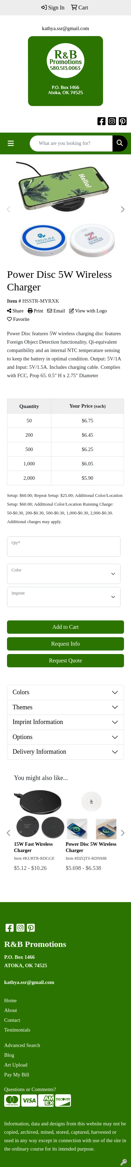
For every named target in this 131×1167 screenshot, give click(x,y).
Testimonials (17, 1030)
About (10, 1010)
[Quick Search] (71, 143)
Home (10, 1000)
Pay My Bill (16, 1074)
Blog (9, 1055)
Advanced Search (22, 1045)
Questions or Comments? (30, 1089)
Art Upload (15, 1065)
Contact (12, 1020)
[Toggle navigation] (10, 143)
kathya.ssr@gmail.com (65, 28)
